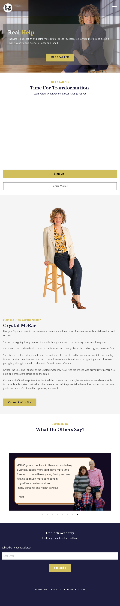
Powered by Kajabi (60, 598)
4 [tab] (57, 514)
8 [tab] (77, 514)
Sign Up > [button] (60, 173)
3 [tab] (52, 514)
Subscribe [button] (60, 567)
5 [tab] (62, 514)
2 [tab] (47, 514)
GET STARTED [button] (60, 57)
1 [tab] (42, 514)
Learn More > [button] (60, 186)
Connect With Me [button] (19, 402)
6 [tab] (67, 514)
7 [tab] (72, 514)
